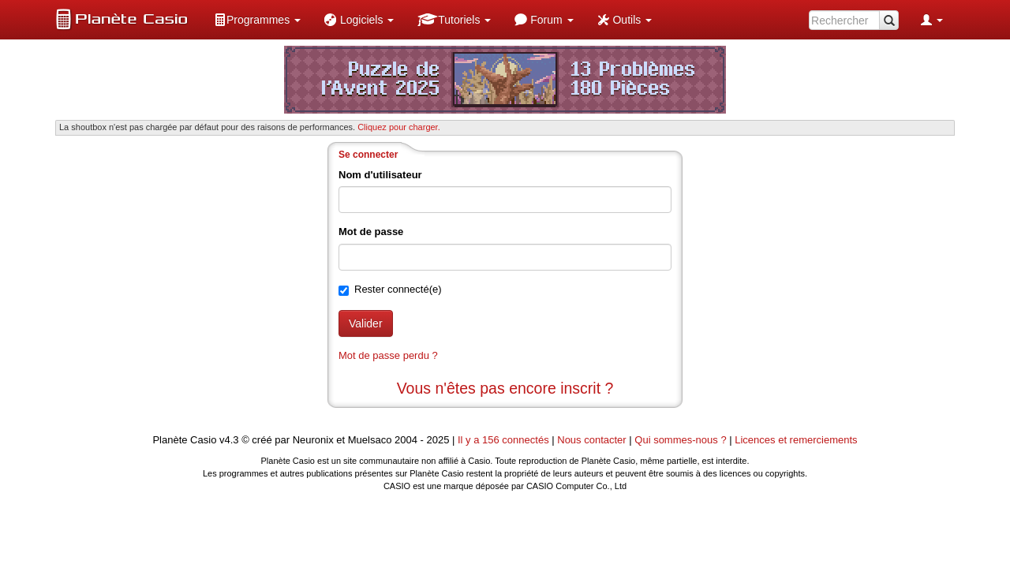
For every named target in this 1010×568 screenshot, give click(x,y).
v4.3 (229, 440)
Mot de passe (371, 231)
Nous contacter (591, 440)
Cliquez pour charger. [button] (398, 127)
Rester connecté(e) (398, 289)
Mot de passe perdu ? (388, 355)
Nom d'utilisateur (380, 175)
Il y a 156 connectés (505, 440)
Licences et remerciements (796, 440)
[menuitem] (257, 19)
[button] (257, 19)
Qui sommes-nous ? (680, 440)
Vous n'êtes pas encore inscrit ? (505, 388)
